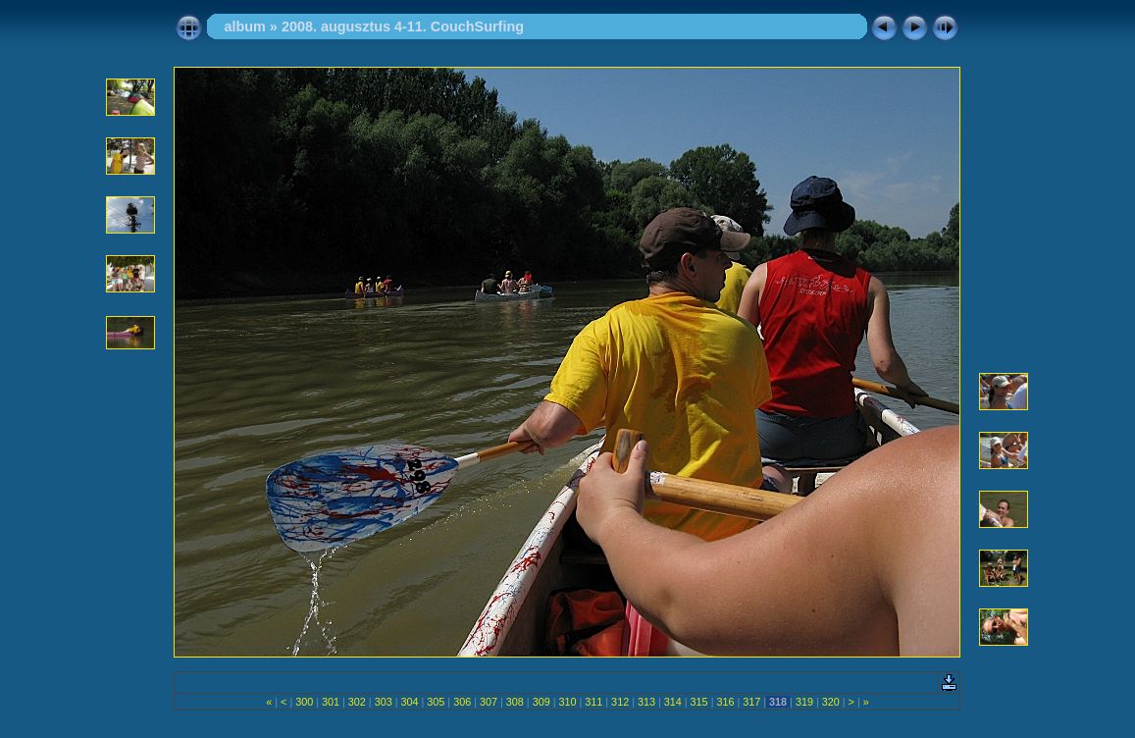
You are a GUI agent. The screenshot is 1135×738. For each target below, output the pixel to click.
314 (673, 702)
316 (725, 702)
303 (383, 702)
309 (541, 702)
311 (593, 702)
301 (330, 702)
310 (567, 702)
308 (515, 702)
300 (304, 702)
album (244, 26)
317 (751, 702)
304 (410, 702)
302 (357, 702)
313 (646, 702)
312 (620, 702)
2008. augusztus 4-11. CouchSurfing (403, 26)
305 (435, 702)
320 (831, 702)
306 (462, 702)
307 (488, 702)
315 (699, 702)
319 (804, 702)
